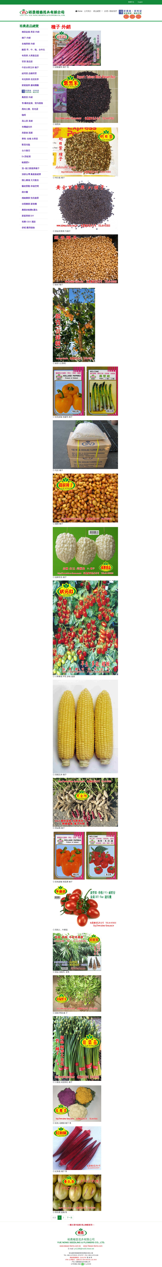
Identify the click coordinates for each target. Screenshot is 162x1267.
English (140, 2)
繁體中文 (131, 2)
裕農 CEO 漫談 (29, 222)
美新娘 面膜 (27, 133)
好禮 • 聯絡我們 (110, 11)
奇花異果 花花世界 (30, 79)
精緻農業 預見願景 (30, 198)
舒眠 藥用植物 (28, 228)
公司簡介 (87, 11)
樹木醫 (25, 192)
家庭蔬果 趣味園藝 (30, 85)
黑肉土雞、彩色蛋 (30, 109)
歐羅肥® (25, 162)
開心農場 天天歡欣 (30, 180)
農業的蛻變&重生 (30, 210)
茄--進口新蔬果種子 (31, 168)
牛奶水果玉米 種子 (30, 67)
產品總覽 (97, 11)
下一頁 (69, 1218)
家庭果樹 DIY (28, 216)
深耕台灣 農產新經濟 (31, 174)
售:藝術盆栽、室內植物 (32, 103)
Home (80, 11)
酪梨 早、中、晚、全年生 (33, 50)
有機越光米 (27, 127)
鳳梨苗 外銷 (27, 97)
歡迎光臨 (26, 145)
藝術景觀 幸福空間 (30, 186)
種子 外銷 (26, 38)
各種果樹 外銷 (28, 44)
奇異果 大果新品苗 (30, 55)
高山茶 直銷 (27, 121)
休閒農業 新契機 (29, 204)
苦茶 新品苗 (27, 61)
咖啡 (24, 115)
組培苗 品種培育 (29, 73)
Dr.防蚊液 (26, 156)
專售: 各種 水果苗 (30, 139)
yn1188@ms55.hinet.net (84, 1249)
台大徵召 (26, 150)
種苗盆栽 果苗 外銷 (30, 32)
